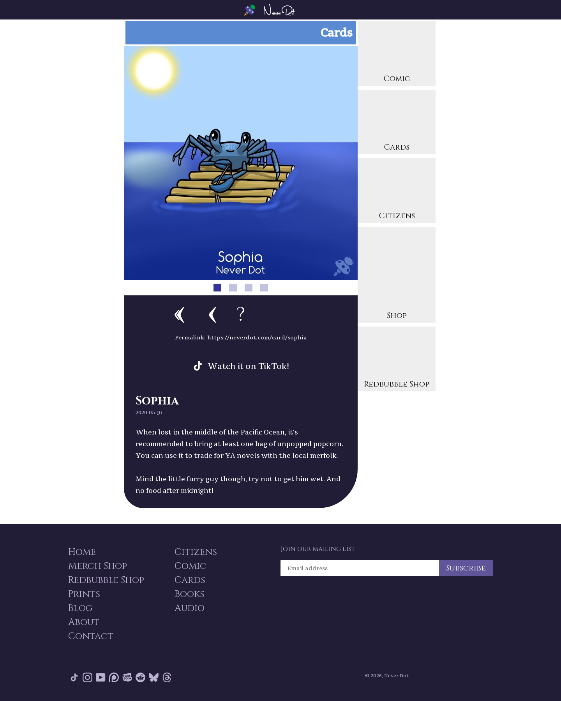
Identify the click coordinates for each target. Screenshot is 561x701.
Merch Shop (97, 566)
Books (190, 594)
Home (82, 552)
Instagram (87, 677)
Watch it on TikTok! (248, 366)
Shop (397, 276)
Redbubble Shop (397, 359)
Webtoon (127, 677)
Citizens (397, 191)
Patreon (114, 677)
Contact (90, 636)
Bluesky (154, 677)
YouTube (101, 677)
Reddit (140, 677)
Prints (84, 594)
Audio (190, 608)
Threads (167, 677)
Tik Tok (74, 677)
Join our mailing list (317, 549)
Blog (80, 608)
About (83, 622)
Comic (397, 54)
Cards (397, 123)
